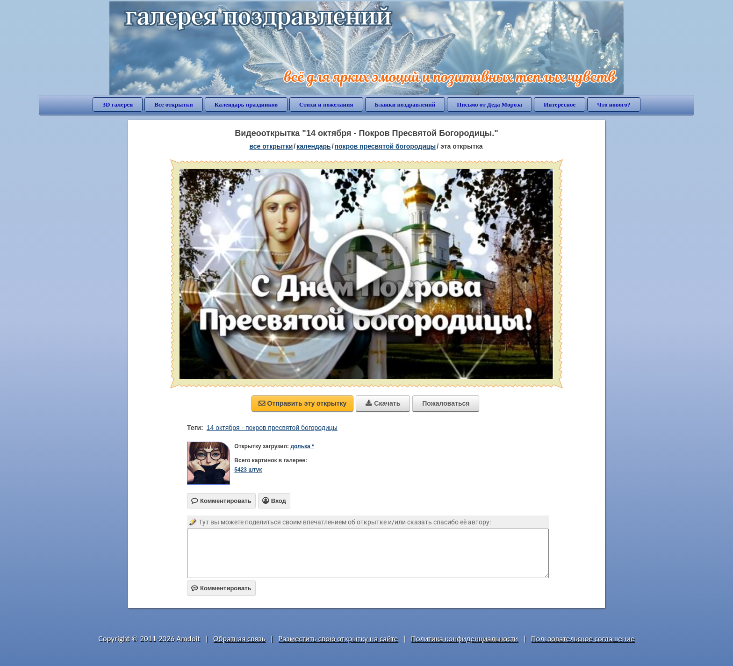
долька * (302, 446)
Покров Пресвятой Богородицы (385, 146)
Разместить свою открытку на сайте (338, 639)
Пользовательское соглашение (582, 639)
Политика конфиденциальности (464, 639)
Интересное (559, 104)
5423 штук (248, 469)
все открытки (271, 146)
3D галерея (117, 104)
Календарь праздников (246, 104)
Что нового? (613, 104)
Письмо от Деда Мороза (489, 104)
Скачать (383, 403)
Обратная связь (239, 639)
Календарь (313, 146)
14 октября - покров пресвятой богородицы (272, 427)
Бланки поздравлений (405, 104)
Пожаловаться (445, 403)
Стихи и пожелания (326, 104)
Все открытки (173, 104)
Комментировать (221, 588)
